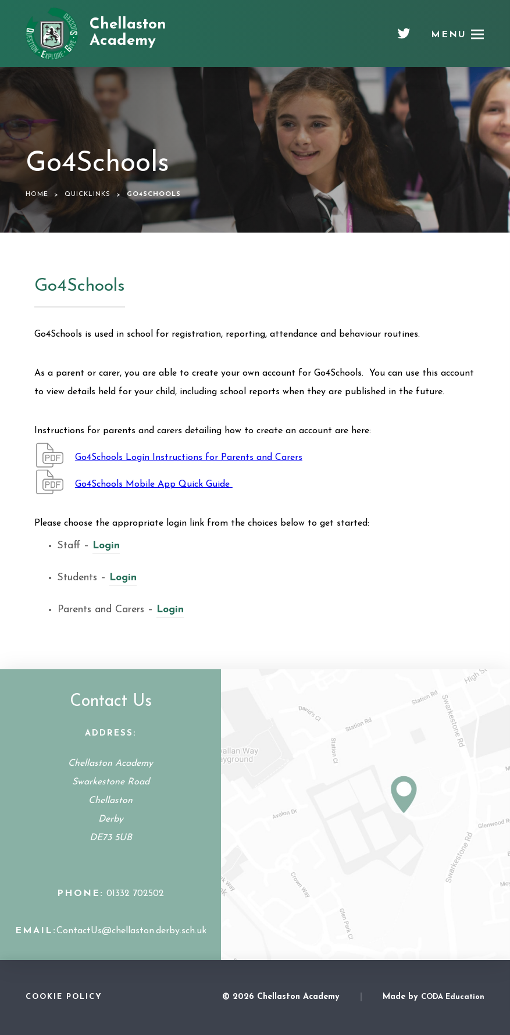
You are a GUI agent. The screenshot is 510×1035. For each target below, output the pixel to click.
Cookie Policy (64, 997)
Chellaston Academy (128, 33)
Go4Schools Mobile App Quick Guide (154, 484)
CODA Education (452, 997)
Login (106, 546)
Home (37, 194)
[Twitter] (404, 37)
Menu (448, 35)
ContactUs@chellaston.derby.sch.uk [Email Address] (131, 931)
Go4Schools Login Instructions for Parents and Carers (188, 457)
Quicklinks (87, 194)
